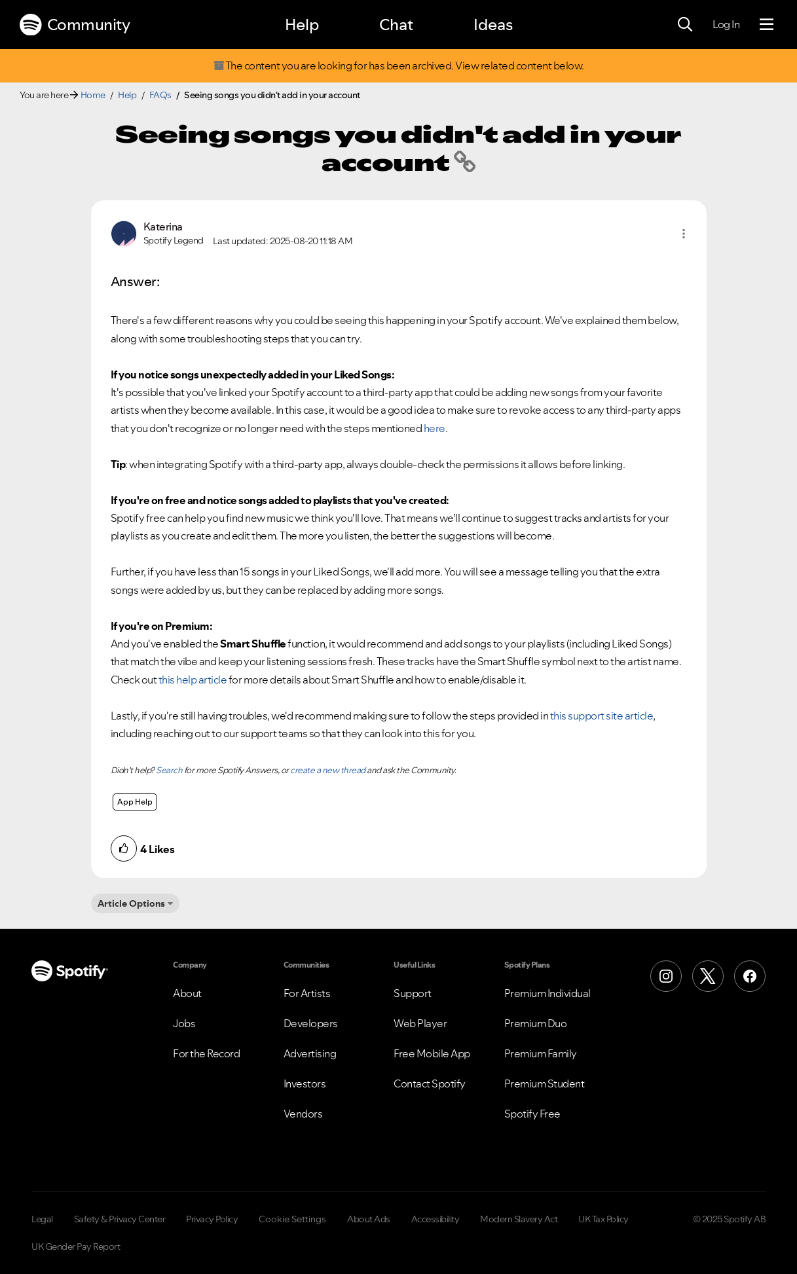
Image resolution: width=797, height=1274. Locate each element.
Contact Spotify (430, 1083)
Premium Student (544, 1083)
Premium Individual (547, 993)
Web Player (420, 1023)
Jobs (184, 1023)
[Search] (685, 24)
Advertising (310, 1053)
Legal (42, 1219)
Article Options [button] (131, 903)
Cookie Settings (292, 1219)
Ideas (493, 24)
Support (413, 993)
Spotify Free (532, 1113)
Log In (726, 24)
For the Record (206, 1053)
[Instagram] (666, 976)
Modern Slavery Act (518, 1219)
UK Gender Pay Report (75, 1246)
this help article (192, 679)
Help (302, 24)
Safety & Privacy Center (120, 1219)
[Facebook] (750, 976)
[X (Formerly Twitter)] (708, 976)
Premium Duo (535, 1023)
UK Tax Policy (603, 1219)
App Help (135, 801)
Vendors (303, 1113)
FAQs (160, 94)
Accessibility (435, 1219)
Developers (311, 1023)
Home (93, 94)
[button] (684, 234)
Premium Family (540, 1053)
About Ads (368, 1219)
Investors (305, 1083)
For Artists (307, 993)
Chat (396, 24)
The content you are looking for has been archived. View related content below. (398, 66)
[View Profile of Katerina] (163, 227)
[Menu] (766, 25)
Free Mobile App (432, 1053)
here (434, 428)
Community (75, 25)
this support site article (602, 715)
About (187, 993)
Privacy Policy (212, 1219)
